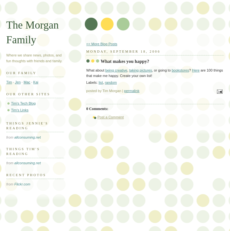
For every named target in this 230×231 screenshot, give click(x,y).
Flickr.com (22, 184)
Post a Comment (111, 117)
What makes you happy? (125, 61)
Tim (9, 82)
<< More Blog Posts (101, 44)
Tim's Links (20, 110)
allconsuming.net (27, 137)
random (111, 82)
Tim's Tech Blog (23, 103)
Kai (35, 82)
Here (196, 70)
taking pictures (140, 70)
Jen (18, 82)
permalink (131, 91)
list (101, 82)
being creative (116, 70)
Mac (27, 82)
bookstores (180, 70)
